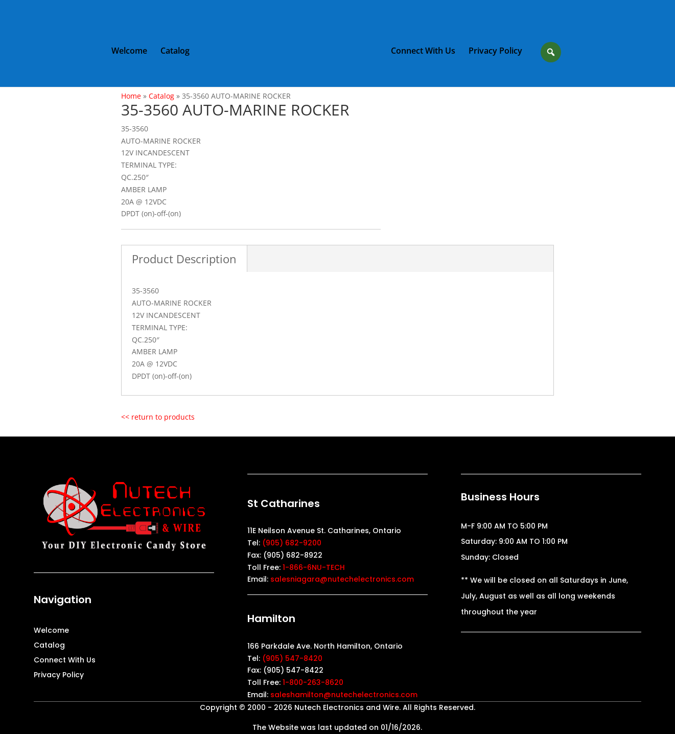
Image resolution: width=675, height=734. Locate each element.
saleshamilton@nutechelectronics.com (343, 695)
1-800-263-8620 (313, 682)
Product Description (184, 258)
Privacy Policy (495, 51)
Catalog (175, 51)
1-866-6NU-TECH (314, 567)
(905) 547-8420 (292, 658)
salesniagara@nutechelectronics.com (342, 579)
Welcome (129, 51)
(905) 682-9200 (291, 543)
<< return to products (158, 417)
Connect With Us (423, 51)
